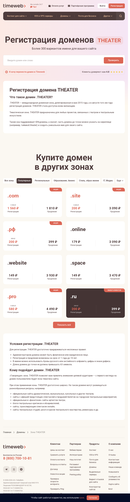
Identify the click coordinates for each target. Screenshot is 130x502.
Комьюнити (114, 472)
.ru (73, 296)
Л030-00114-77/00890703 (13, 491)
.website (17, 263)
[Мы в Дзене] (21, 469)
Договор (54, 469)
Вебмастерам (75, 450)
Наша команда (115, 467)
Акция (55, 189)
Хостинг (92, 450)
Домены (93, 467)
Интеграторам (76, 455)
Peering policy (75, 474)
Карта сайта (114, 484)
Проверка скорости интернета (54, 481)
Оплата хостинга (57, 460)
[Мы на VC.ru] (14, 469)
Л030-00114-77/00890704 (13, 488)
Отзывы (112, 455)
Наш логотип (75, 460)
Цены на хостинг (57, 450)
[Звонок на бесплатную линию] (23, 458)
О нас (111, 450)
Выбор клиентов (114, 290)
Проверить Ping (57, 489)
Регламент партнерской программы (75, 467)
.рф (11, 229)
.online (78, 229)
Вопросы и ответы (58, 464)
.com (13, 196)
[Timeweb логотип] (14, 6)
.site (75, 196)
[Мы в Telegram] (6, 469)
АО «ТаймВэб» (18, 480)
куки (81, 497)
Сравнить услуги (57, 455)
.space (77, 263)
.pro (11, 296)
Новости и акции (57, 474)
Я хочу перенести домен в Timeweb (25, 72)
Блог (111, 489)
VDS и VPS (93, 455)
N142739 (28, 485)
